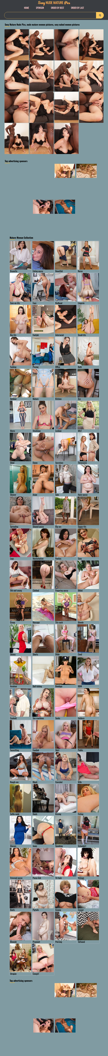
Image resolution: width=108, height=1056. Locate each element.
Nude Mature (54, 2)
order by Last (77, 7)
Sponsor (40, 7)
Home (26, 7)
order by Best (57, 7)
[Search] (54, 15)
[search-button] (100, 15)
